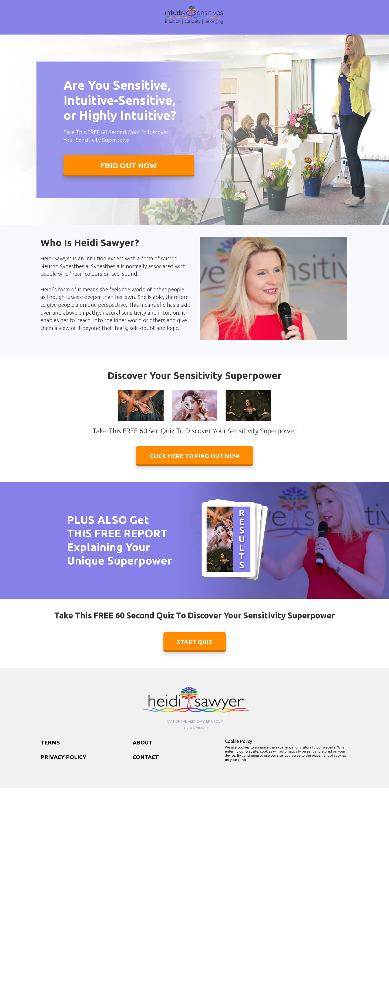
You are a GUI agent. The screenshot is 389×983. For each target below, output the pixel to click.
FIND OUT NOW (128, 165)
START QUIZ (194, 641)
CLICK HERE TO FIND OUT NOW (194, 456)
